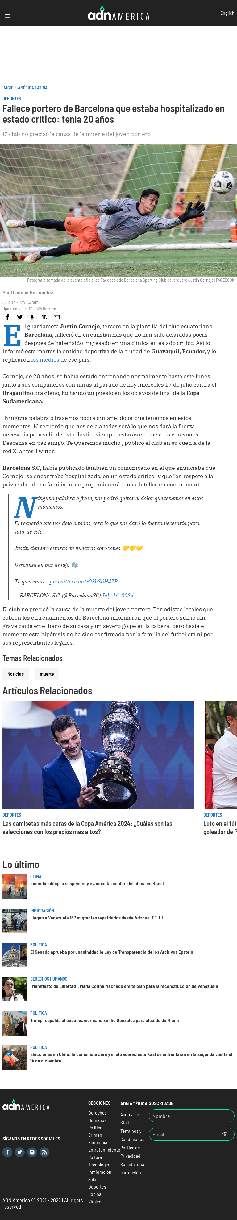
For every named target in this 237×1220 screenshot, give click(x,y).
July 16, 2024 (118, 595)
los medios (45, 359)
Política (38, 944)
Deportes (11, 98)
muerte (47, 674)
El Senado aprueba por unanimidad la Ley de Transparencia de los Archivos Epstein (111, 952)
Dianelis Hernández (32, 292)
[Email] (181, 1134)
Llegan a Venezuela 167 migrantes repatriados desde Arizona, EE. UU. (98, 917)
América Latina (33, 87)
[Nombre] (191, 1116)
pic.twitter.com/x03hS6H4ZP (84, 581)
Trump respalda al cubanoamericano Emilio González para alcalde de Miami (104, 1020)
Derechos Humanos (48, 978)
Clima (35, 876)
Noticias (15, 674)
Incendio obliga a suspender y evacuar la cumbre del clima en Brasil (97, 883)
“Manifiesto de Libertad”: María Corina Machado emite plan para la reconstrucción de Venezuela (124, 986)
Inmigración (42, 910)
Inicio (8, 87)
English (227, 13)
